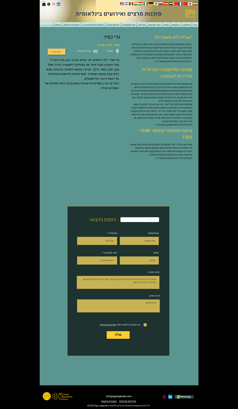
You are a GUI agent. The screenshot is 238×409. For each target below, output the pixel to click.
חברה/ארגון (154, 296)
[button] (44, 3)
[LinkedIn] (58, 4)
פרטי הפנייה (153, 272)
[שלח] (118, 335)
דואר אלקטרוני (110, 253)
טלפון (156, 253)
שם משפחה (153, 233)
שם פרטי (113, 233)
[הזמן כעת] (57, 52)
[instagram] (53, 4)
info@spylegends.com (119, 396)
